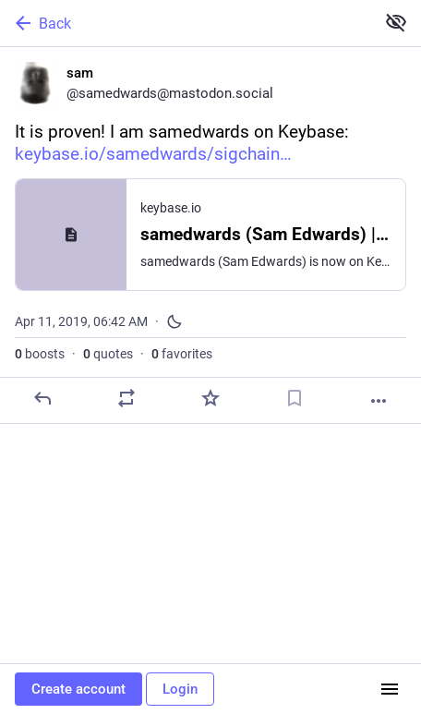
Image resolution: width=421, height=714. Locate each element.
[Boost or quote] (126, 398)
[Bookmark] (294, 398)
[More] (378, 401)
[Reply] (42, 398)
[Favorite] (210, 398)
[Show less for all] (396, 22)
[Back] (185, 23)
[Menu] (389, 689)
